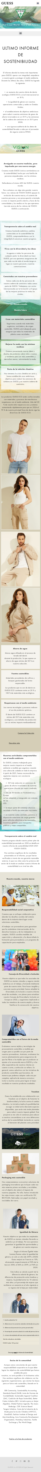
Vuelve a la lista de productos (20, 1439)
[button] (37, 3)
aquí (15, 1352)
